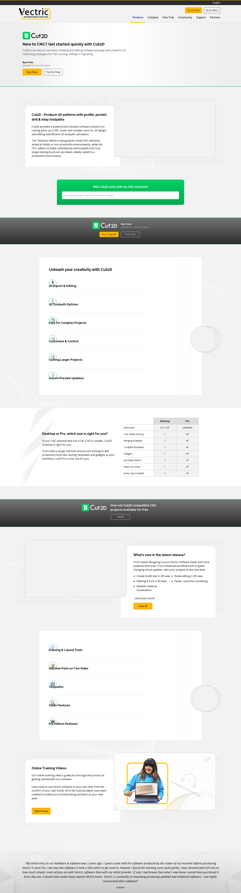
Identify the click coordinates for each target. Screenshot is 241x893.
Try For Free (193, 10)
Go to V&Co (212, 10)
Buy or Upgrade (109, 234)
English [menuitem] (217, 2)
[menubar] (217, 2)
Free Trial (168, 17)
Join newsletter (160, 884)
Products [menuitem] (137, 17)
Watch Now (41, 767)
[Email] (109, 884)
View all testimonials (120, 852)
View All (120, 494)
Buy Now (32, 72)
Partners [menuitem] (215, 17)
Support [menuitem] (201, 17)
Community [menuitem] (185, 17)
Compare (153, 17)
